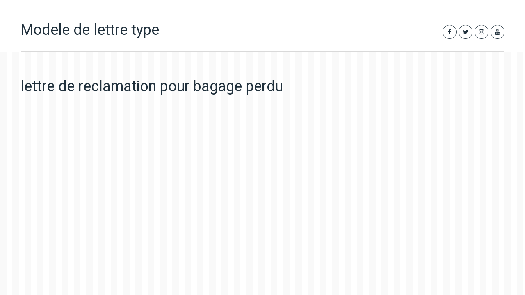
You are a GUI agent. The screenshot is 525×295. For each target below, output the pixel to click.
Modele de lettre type (90, 30)
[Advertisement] (180, 178)
